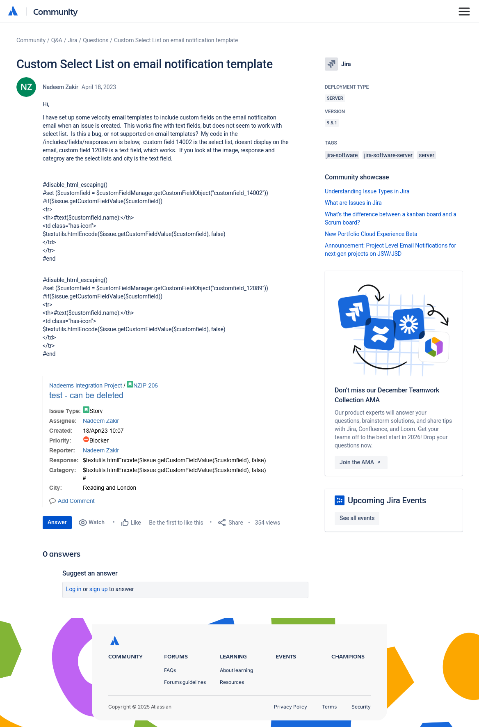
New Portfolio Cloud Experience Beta (371, 234)
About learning (236, 670)
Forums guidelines (185, 682)
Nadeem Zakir (60, 87)
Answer (57, 522)
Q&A (56, 40)
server (426, 155)
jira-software (342, 155)
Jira (73, 40)
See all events (357, 518)
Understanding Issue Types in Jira (367, 191)
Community (55, 11)
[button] (164, 441)
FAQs (170, 670)
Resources (232, 682)
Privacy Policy (290, 707)
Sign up (98, 589)
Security (361, 707)
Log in (74, 589)
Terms (329, 707)
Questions (95, 40)
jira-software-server (388, 155)
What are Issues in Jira (353, 203)
